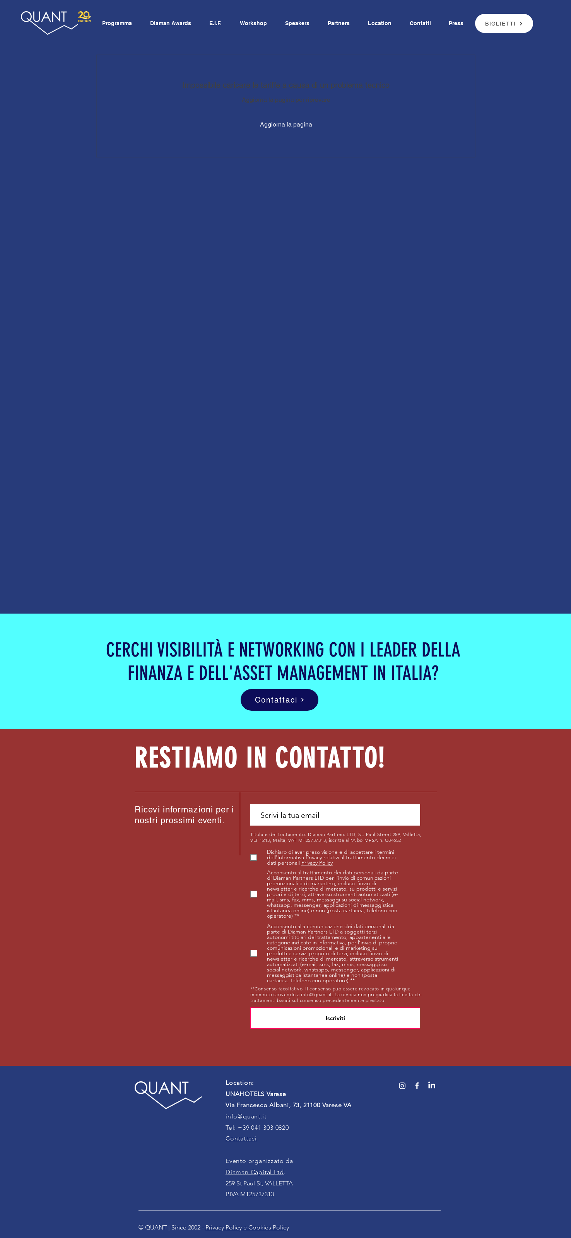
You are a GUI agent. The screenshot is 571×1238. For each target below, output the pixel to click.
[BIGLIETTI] (504, 23)
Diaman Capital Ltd (255, 1172)
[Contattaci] (279, 700)
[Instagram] (402, 1085)
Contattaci (241, 1138)
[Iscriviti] (335, 1018)
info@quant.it (316, 994)
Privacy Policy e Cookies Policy (247, 1227)
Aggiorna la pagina (286, 124)
